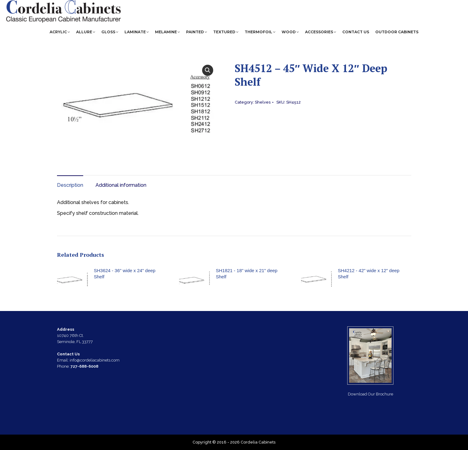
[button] (207, 70)
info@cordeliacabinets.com (335, 4)
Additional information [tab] (121, 185)
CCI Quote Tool (434, 4)
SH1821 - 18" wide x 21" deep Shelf (247, 273)
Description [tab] (70, 185)
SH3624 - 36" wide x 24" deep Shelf (125, 273)
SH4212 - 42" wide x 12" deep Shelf (369, 273)
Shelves (263, 102)
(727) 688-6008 (390, 4)
